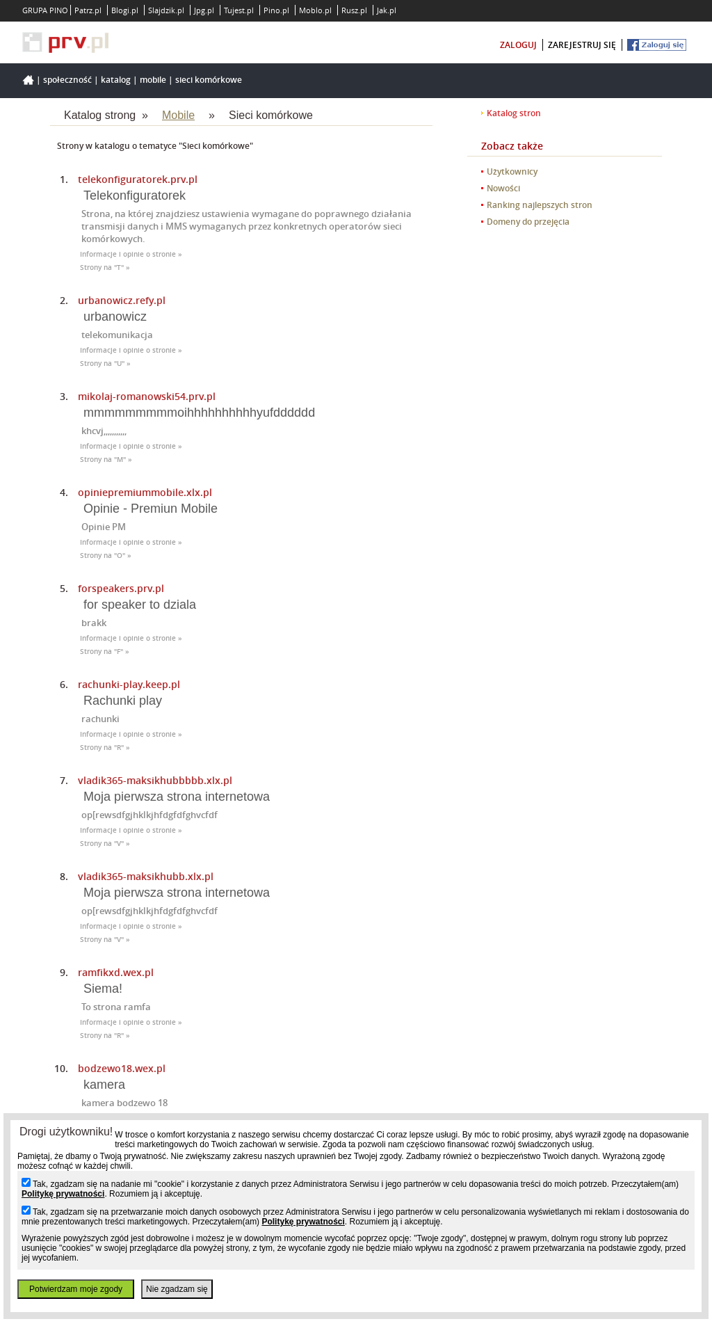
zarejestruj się (582, 45)
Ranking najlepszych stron (539, 205)
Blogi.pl (124, 10)
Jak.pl (386, 10)
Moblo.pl (315, 10)
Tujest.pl (239, 10)
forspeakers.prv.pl (121, 588)
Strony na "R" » (105, 747)
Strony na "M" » (106, 459)
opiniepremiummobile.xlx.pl (145, 492)
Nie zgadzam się (177, 1289)
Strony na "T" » (105, 267)
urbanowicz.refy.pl (121, 300)
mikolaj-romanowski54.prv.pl (147, 396)
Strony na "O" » (105, 555)
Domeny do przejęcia (528, 221)
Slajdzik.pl (166, 10)
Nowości (503, 188)
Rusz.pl (354, 10)
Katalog (116, 80)
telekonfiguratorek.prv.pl (137, 179)
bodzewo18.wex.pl (121, 1068)
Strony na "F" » (104, 651)
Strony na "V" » (105, 843)
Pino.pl (276, 10)
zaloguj (518, 45)
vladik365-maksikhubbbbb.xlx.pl (155, 780)
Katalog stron (514, 113)
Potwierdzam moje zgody (75, 1289)
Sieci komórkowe (208, 80)
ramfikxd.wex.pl (116, 972)
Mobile (153, 80)
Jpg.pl (204, 10)
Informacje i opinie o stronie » (131, 254)
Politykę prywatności (63, 1194)
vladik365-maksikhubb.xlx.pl (145, 876)
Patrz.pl (88, 10)
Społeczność (67, 80)
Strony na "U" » (105, 363)
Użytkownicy (512, 171)
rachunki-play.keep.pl (129, 684)
